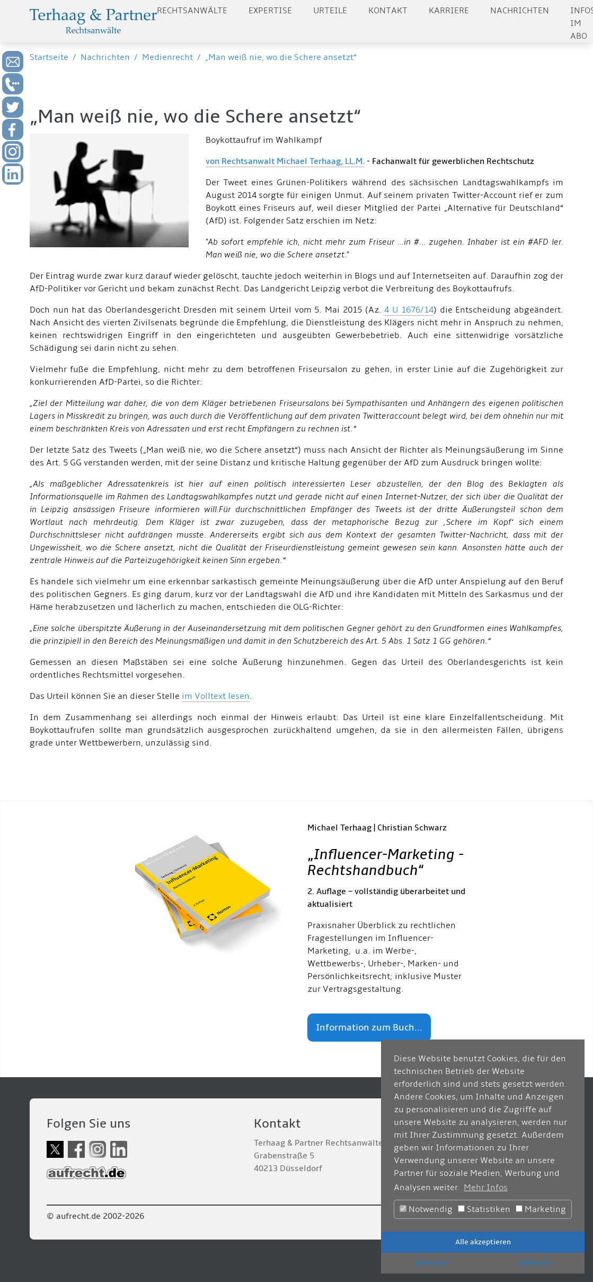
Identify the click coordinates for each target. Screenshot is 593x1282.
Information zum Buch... (369, 1027)
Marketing (541, 1209)
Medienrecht (167, 57)
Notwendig (426, 1209)
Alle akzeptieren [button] (483, 1241)
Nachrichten (519, 10)
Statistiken (484, 1209)
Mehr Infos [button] (486, 1187)
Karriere (449, 10)
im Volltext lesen (216, 696)
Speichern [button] (432, 1262)
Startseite (49, 57)
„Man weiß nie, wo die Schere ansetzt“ (281, 57)
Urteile (330, 10)
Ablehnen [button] (534, 1262)
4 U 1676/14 (408, 310)
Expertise (270, 10)
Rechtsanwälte (192, 10)
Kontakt (388, 10)
